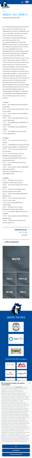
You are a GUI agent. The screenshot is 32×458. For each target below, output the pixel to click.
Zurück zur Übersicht (12, 242)
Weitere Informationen (16, 454)
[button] (30, 383)
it (30, 2)
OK (16, 446)
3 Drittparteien (18, 387)
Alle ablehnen (16, 450)
